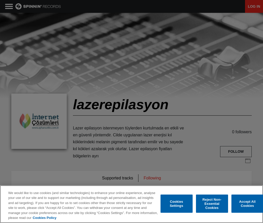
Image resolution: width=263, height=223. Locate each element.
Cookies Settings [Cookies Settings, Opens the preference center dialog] (176, 204)
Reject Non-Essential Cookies (211, 204)
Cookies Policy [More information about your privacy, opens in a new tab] (44, 218)
